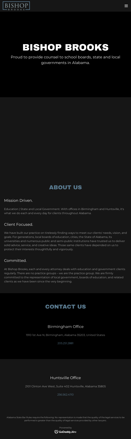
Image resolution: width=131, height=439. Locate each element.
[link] (16, 5)
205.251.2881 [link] (65, 343)
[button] (126, 5)
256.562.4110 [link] (65, 394)
